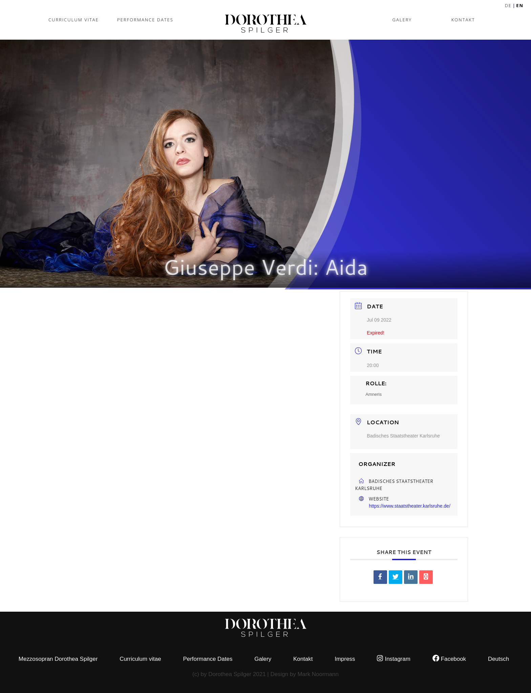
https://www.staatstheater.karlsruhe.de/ (409, 506)
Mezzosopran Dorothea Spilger (58, 659)
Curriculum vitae (73, 20)
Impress (345, 659)
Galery (402, 20)
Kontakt (463, 20)
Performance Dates (145, 20)
